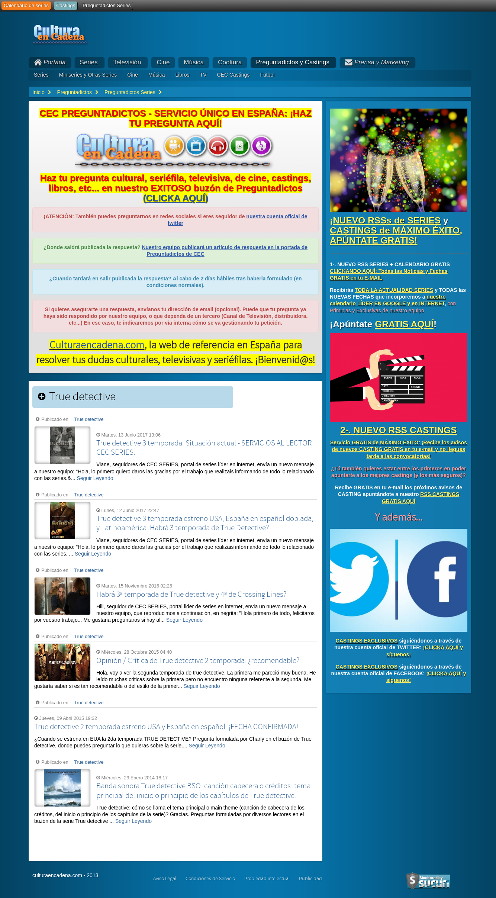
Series (89, 62)
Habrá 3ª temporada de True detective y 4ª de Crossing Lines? (191, 594)
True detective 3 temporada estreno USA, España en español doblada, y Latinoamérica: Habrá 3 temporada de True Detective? (204, 523)
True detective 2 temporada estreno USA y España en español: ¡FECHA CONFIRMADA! (166, 726)
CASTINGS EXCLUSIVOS (366, 641)
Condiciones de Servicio (210, 879)
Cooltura (230, 62)
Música (194, 62)
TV (203, 75)
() (175, 198)
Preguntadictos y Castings (292, 62)
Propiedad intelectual (267, 879)
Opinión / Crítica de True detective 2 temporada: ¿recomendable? (197, 660)
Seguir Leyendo (95, 478)
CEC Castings (233, 75)
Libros (182, 75)
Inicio (38, 92)
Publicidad (310, 879)
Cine (163, 62)
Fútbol (267, 75)
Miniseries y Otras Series (88, 75)
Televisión (127, 62)
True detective (88, 419)
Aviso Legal (164, 879)
